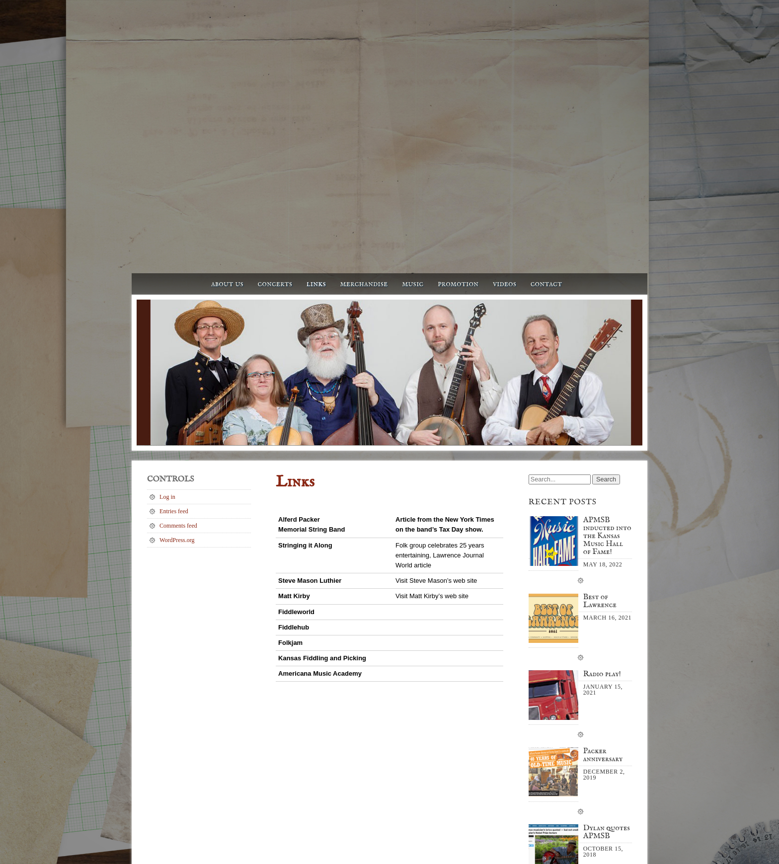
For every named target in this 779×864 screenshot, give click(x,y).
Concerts (275, 61)
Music (412, 61)
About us (227, 61)
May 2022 (553, 705)
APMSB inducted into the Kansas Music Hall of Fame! (607, 314)
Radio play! (602, 452)
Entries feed (173, 288)
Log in (167, 273)
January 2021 (557, 733)
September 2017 (560, 777)
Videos (504, 61)
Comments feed (178, 302)
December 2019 (560, 748)
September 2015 (560, 791)
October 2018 (557, 762)
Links (316, 61)
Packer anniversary (603, 533)
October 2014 (557, 805)
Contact (546, 61)
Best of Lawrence (600, 379)
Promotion (458, 61)
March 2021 (555, 719)
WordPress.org (176, 317)
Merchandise (364, 61)
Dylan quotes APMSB (606, 610)
